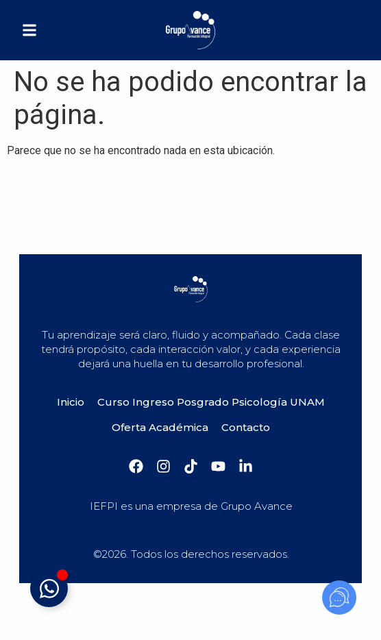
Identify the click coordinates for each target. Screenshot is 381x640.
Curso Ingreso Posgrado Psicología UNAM (211, 402)
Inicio (70, 402)
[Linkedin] (245, 466)
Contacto (245, 427)
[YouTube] (218, 466)
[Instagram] (163, 466)
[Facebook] (136, 466)
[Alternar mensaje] (49, 588)
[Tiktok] (191, 466)
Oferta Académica (160, 427)
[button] (29, 30)
